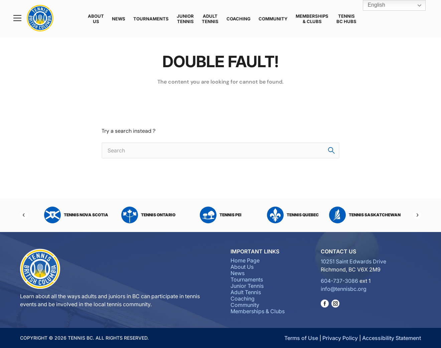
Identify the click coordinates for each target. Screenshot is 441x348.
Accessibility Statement (391, 338)
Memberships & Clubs (312, 18)
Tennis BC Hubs (346, 18)
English (371, 5)
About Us (96, 18)
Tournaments (151, 18)
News (118, 18)
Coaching (239, 18)
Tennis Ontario (148, 215)
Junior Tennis (185, 18)
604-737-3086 (339, 280)
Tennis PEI (221, 215)
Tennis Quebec (293, 215)
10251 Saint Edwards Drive (353, 261)
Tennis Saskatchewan (365, 215)
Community (273, 18)
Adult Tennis (210, 18)
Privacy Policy (340, 338)
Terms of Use (301, 338)
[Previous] (24, 215)
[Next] (417, 215)
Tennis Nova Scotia (76, 215)
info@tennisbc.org (343, 288)
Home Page (245, 260)
